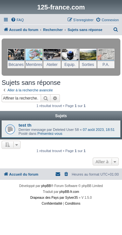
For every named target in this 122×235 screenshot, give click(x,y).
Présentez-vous (49, 133)
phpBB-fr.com (69, 192)
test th (25, 125)
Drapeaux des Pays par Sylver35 (54, 197)
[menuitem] (17, 20)
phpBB (46, 186)
